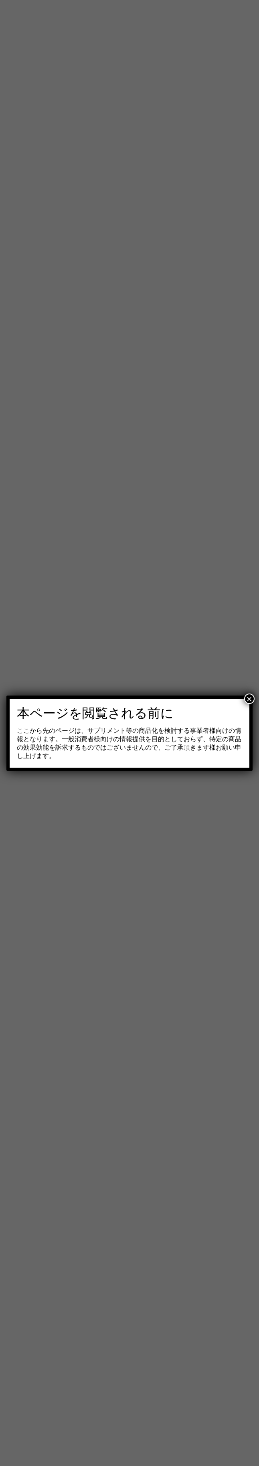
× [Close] (249, 699)
